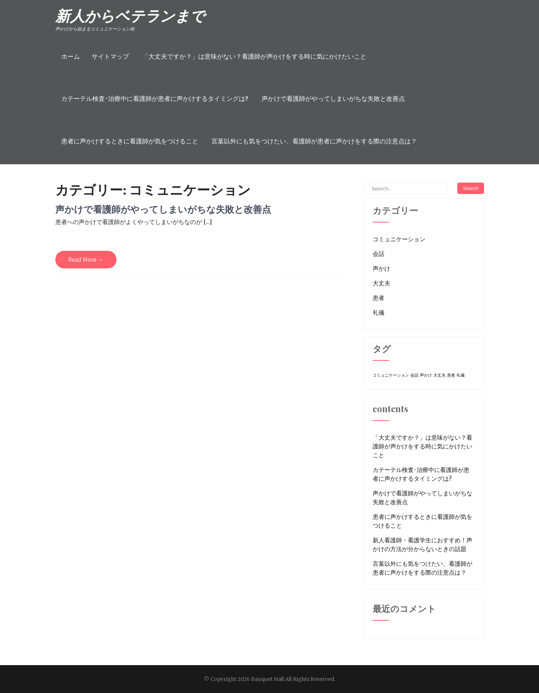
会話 (378, 253)
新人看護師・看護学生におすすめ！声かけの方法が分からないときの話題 (422, 544)
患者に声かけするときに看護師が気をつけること (129, 141)
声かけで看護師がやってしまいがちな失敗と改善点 (333, 98)
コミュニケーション (399, 239)
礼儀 (378, 312)
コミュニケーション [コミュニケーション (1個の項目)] (391, 375)
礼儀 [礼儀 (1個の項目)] (461, 375)
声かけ (381, 268)
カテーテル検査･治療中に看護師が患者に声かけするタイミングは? (154, 98)
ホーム (70, 56)
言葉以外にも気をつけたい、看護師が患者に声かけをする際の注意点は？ (314, 141)
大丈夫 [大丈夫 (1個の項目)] (439, 375)
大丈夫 (381, 283)
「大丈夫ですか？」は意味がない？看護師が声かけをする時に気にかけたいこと (254, 56)
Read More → (86, 260)
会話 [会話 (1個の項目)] (414, 375)
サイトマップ (110, 56)
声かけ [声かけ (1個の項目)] (426, 375)
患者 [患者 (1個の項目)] (451, 375)
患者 (378, 297)
